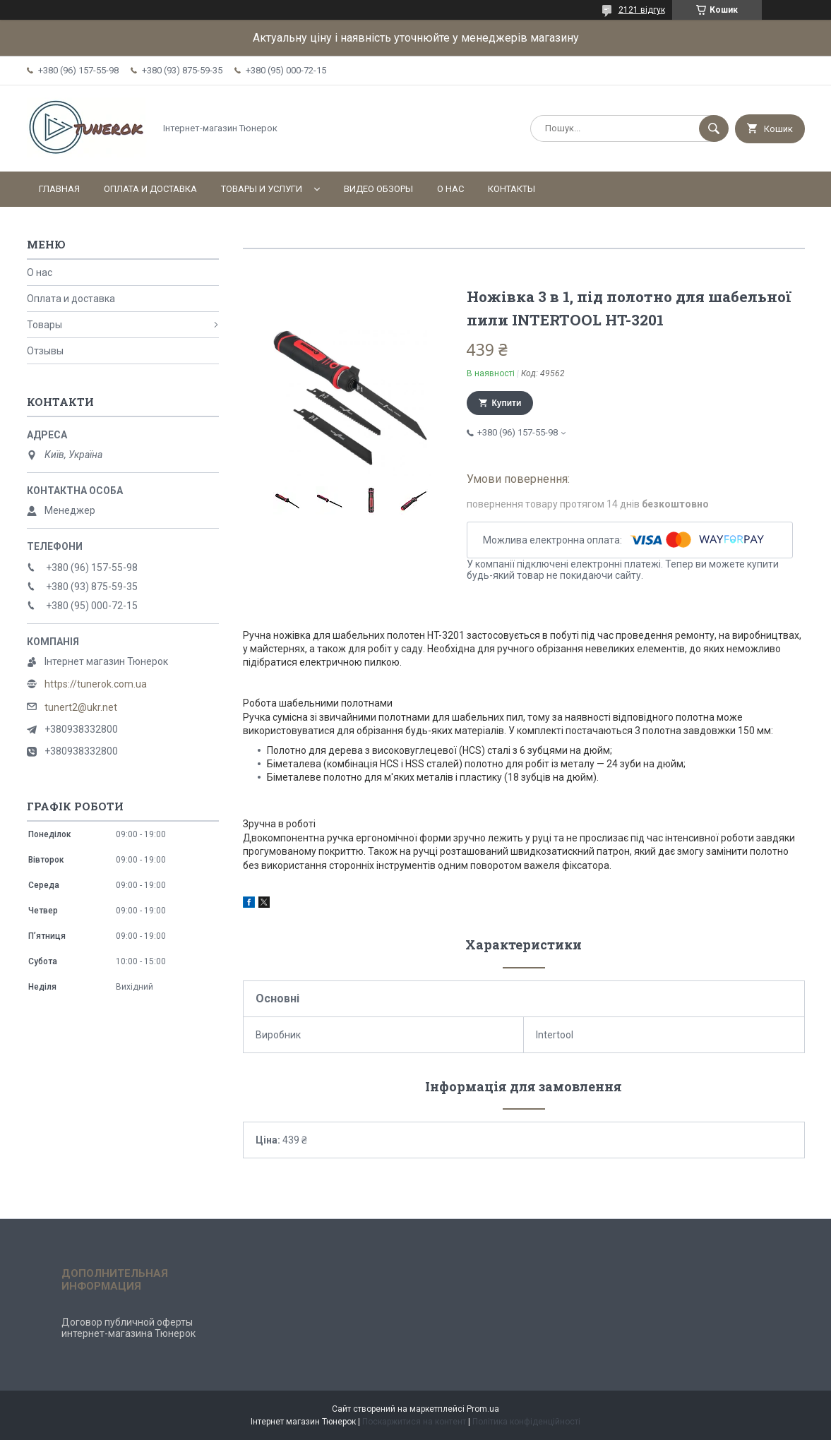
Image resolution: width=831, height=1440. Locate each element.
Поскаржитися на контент (414, 1422)
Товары (44, 324)
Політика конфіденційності (526, 1422)
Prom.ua (483, 1409)
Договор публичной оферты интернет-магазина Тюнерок (128, 1327)
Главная (59, 189)
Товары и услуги (261, 189)
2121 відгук (641, 10)
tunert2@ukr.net (80, 707)
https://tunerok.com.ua (95, 684)
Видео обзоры (378, 189)
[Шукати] (714, 128)
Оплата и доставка (150, 189)
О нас (450, 189)
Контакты (511, 189)
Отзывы (45, 350)
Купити (507, 403)
